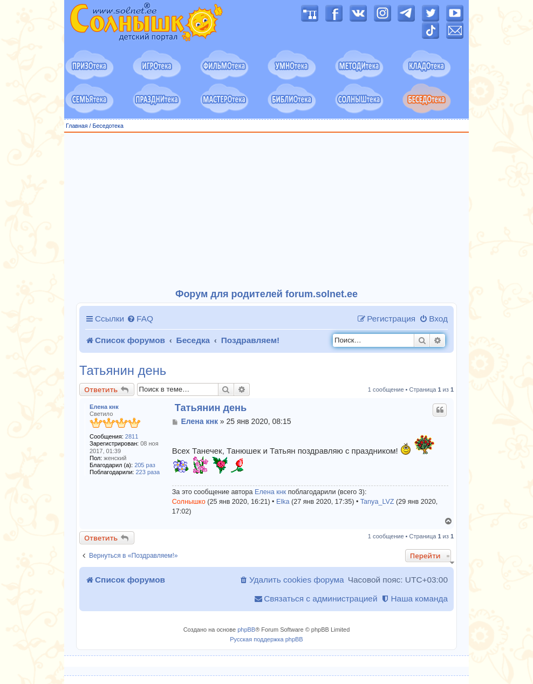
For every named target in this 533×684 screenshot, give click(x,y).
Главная (77, 125)
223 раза (148, 472)
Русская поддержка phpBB (266, 639)
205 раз (144, 465)
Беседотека (107, 125)
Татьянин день (122, 371)
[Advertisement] (266, 210)
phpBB (246, 629)
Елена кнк (104, 406)
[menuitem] (140, 319)
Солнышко (189, 501)
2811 (131, 436)
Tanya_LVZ (377, 501)
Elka (283, 501)
